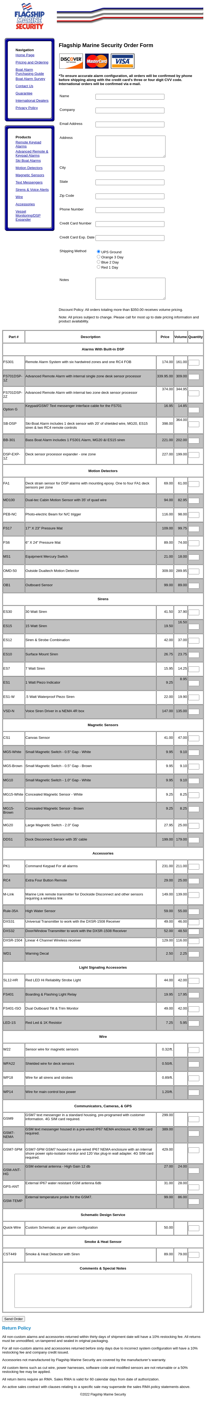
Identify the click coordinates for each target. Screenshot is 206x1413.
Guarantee (24, 93)
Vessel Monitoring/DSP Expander (28, 215)
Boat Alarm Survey (30, 79)
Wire (19, 197)
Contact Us (24, 86)
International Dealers (32, 101)
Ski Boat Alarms (28, 161)
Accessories (25, 204)
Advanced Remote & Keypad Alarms (32, 153)
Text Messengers (29, 182)
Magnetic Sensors (30, 175)
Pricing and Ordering (32, 62)
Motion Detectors (29, 168)
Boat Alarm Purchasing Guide (30, 72)
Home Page (25, 55)
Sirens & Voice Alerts (32, 190)
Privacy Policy (27, 108)
